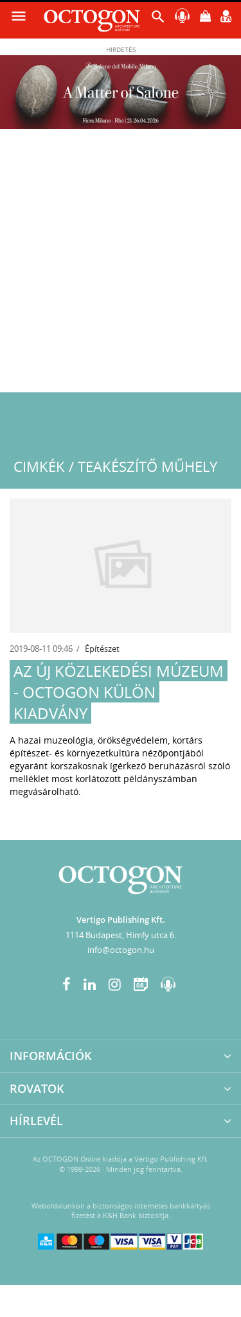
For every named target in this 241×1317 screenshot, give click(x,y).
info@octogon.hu (120, 949)
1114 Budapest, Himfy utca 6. (121, 935)
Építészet (102, 648)
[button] (158, 19)
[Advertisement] (120, 265)
